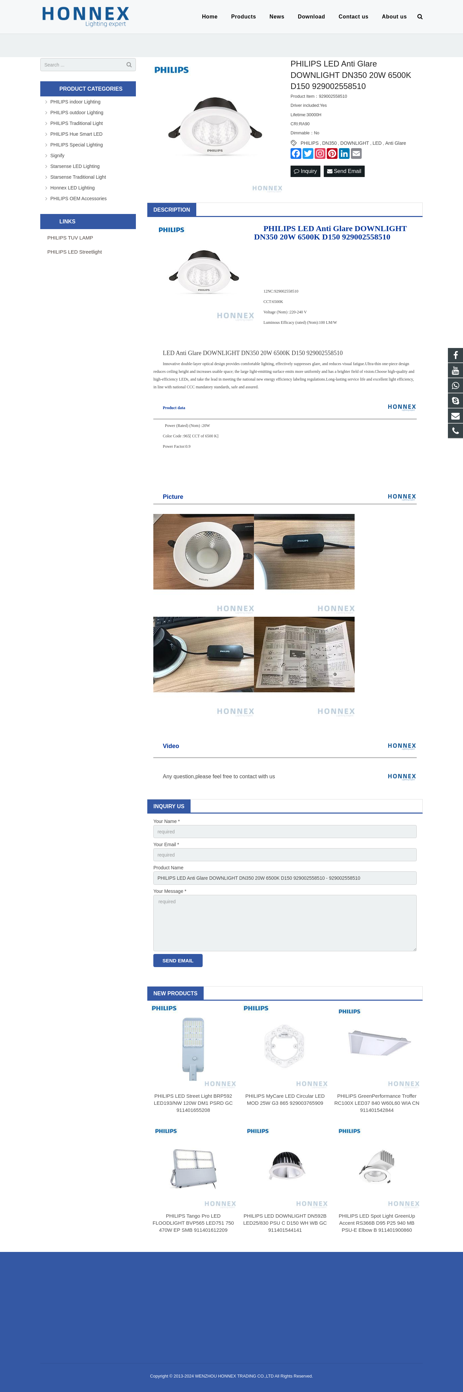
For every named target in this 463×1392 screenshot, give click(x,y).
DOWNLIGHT (354, 143)
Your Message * (169, 891)
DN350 (329, 143)
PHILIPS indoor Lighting (75, 101)
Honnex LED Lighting (72, 187)
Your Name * (166, 821)
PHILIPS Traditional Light (76, 123)
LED (376, 143)
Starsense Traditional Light (78, 177)
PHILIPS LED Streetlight (74, 252)
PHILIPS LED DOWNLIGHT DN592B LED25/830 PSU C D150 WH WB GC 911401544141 (285, 1223)
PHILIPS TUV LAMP (70, 238)
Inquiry (305, 171)
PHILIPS (310, 143)
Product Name (168, 867)
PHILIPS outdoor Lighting (76, 112)
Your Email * (166, 844)
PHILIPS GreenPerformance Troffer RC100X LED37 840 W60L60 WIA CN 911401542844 (376, 1103)
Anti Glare (395, 143)
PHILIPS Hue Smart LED (76, 134)
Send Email (344, 171)
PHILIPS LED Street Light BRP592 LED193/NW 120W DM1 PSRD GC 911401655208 (193, 1103)
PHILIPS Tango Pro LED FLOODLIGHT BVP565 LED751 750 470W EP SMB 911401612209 (193, 1223)
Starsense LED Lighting (75, 166)
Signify (57, 155)
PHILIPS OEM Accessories (78, 198)
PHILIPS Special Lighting (76, 144)
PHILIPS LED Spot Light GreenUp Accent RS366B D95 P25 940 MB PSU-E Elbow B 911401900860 (377, 1223)
